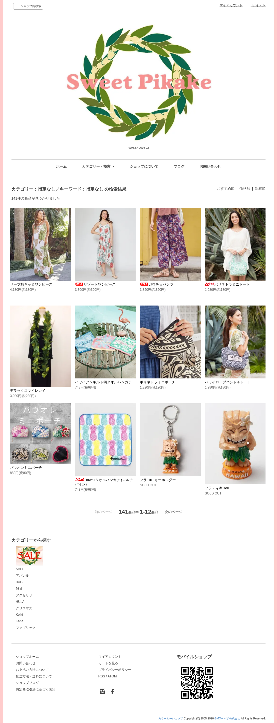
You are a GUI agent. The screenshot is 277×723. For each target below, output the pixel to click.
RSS (101, 676)
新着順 (260, 188)
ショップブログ (27, 683)
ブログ (179, 166)
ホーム (61, 166)
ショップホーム (27, 657)
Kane (20, 621)
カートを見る (108, 663)
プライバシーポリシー (114, 670)
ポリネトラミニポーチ (157, 382)
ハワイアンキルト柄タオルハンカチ (103, 382)
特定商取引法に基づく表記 (35, 689)
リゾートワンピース (95, 284)
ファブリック (26, 628)
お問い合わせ (210, 166)
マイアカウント (231, 5)
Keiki (19, 615)
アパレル (22, 575)
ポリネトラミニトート (227, 284)
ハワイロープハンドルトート (228, 382)
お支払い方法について (32, 670)
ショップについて (144, 166)
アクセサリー (26, 595)
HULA (20, 602)
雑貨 (19, 589)
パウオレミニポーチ (26, 468)
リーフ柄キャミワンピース (31, 284)
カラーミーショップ (170, 718)
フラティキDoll (217, 488)
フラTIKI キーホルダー (158, 480)
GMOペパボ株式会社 (227, 718)
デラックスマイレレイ (27, 391)
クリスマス (24, 608)
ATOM (112, 676)
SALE (29, 558)
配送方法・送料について (34, 676)
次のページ (173, 512)
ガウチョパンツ (156, 284)
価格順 (245, 188)
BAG (19, 582)
